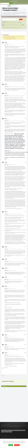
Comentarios (2, 31)
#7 (25, 246)
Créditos (24, 430)
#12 (25, 334)
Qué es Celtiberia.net (4, 430)
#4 (25, 118)
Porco (6, 42)
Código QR (9, 5)
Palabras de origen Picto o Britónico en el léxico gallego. (16, 86)
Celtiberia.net (14, 1)
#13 (25, 344)
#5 (25, 162)
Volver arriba (3, 375)
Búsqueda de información (12, 270)
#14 (25, 352)
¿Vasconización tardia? (11, 44)
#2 (25, 84)
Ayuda (13, 430)
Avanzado (14, 3)
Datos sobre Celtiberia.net (18, 430)
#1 (25, 42)
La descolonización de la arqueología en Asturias (15, 249)
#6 (25, 211)
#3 (25, 93)
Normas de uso (9, 430)
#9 (25, 268)
